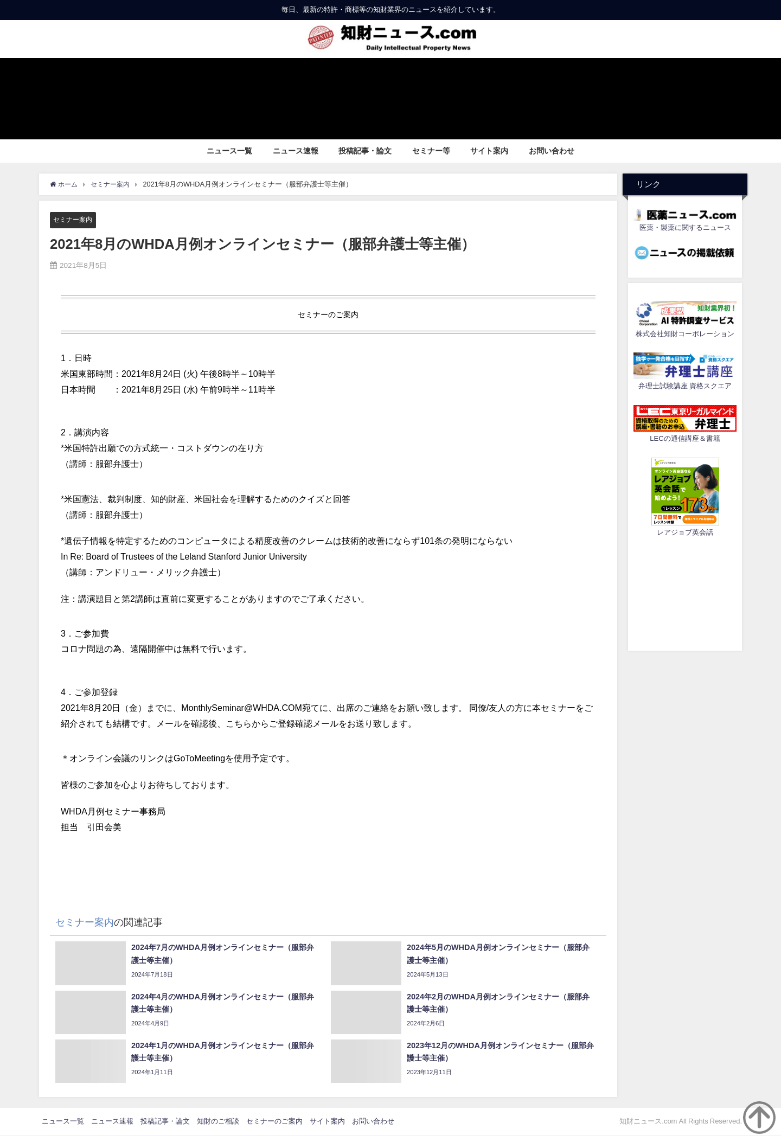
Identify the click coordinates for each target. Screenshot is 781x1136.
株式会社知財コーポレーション (685, 333)
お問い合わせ (551, 151)
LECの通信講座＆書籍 (685, 438)
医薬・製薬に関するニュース (685, 227)
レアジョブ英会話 (685, 532)
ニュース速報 (295, 151)
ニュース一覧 (229, 151)
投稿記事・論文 (365, 151)
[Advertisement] (685, 592)
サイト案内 (489, 151)
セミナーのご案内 (274, 1121)
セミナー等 (431, 151)
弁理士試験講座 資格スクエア (685, 385)
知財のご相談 (218, 1121)
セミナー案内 (74, 219)
